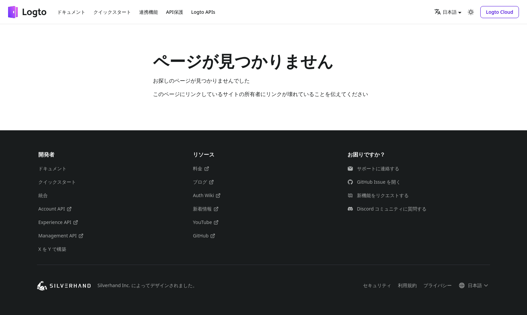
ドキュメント (71, 12)
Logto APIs (203, 12)
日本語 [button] (445, 11)
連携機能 (148, 12)
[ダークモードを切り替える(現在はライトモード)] (470, 12)
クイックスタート (112, 12)
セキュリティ (377, 285)
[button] (499, 12)
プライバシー (437, 285)
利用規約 (407, 285)
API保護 (174, 12)
